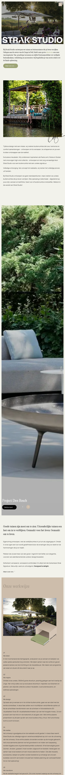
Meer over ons (8, 572)
